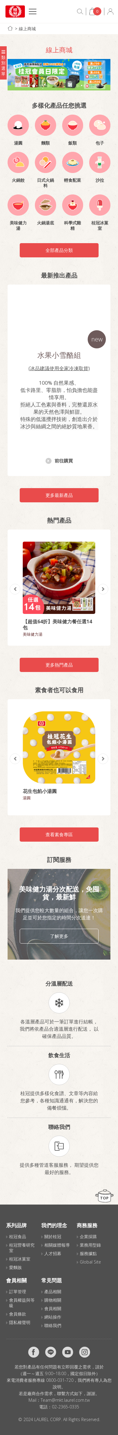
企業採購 (88, 1236)
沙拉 (100, 180)
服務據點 (88, 1253)
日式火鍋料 (45, 183)
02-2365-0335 (65, 1407)
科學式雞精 (72, 225)
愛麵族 (15, 1267)
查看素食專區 (59, 834)
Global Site (90, 1262)
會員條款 (17, 1314)
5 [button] (62, 85)
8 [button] (84, 85)
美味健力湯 (18, 225)
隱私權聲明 (19, 1322)
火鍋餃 (18, 180)
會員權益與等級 (22, 1302)
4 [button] (55, 85)
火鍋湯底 (45, 223)
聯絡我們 (52, 1325)
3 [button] (48, 85)
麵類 (45, 143)
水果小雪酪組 (59, 355)
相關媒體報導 (57, 1245)
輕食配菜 (72, 180)
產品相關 (52, 1291)
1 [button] (33, 85)
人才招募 (52, 1253)
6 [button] (70, 85)
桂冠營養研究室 (22, 1247)
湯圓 (18, 143)
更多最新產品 (59, 495)
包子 (100, 143)
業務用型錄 (90, 1245)
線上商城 (27, 28)
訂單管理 (17, 1291)
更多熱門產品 (59, 665)
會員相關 (52, 1308)
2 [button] (40, 85)
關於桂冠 (52, 1236)
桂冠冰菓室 (99, 225)
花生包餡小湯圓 (40, 791)
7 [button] (77, 85)
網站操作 (52, 1317)
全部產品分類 (59, 250)
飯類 (72, 143)
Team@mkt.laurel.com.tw (65, 1400)
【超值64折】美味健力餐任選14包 (57, 624)
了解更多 (59, 936)
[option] (59, 74)
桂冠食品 (17, 1236)
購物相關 (52, 1300)
